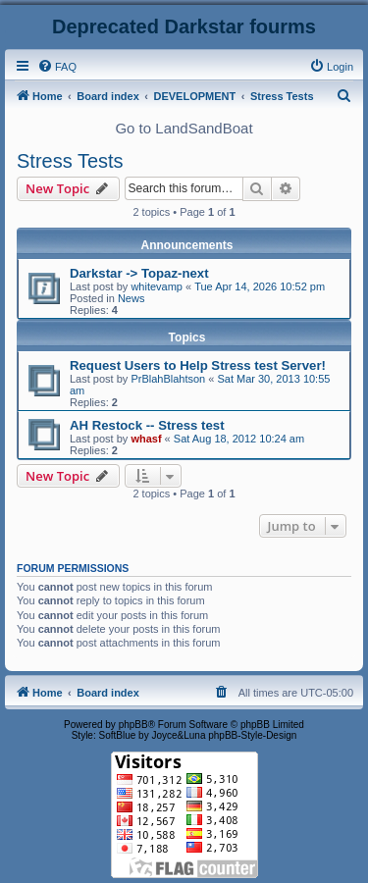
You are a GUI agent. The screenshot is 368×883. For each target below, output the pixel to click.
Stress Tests (70, 161)
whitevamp (157, 286)
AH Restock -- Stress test (147, 425)
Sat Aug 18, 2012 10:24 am (239, 438)
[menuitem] (57, 66)
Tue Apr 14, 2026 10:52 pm (259, 286)
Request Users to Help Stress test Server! (198, 365)
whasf (146, 438)
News (131, 298)
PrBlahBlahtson (168, 379)
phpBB (133, 724)
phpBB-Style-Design (252, 735)
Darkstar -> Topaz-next (139, 273)
